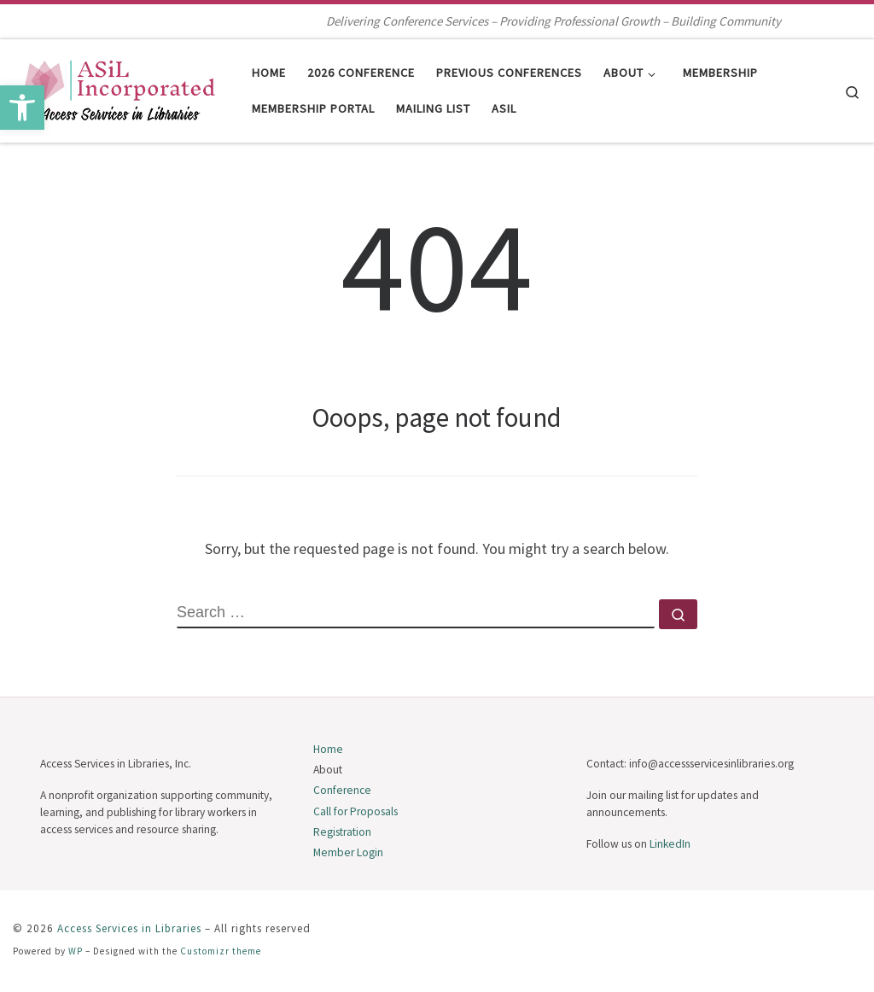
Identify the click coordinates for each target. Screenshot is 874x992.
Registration (342, 832)
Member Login (348, 852)
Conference (342, 790)
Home (328, 749)
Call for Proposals (355, 811)
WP (75, 951)
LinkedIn (670, 844)
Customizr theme (220, 951)
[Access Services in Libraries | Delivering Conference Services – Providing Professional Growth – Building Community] (119, 87)
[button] (22, 107)
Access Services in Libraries (129, 928)
